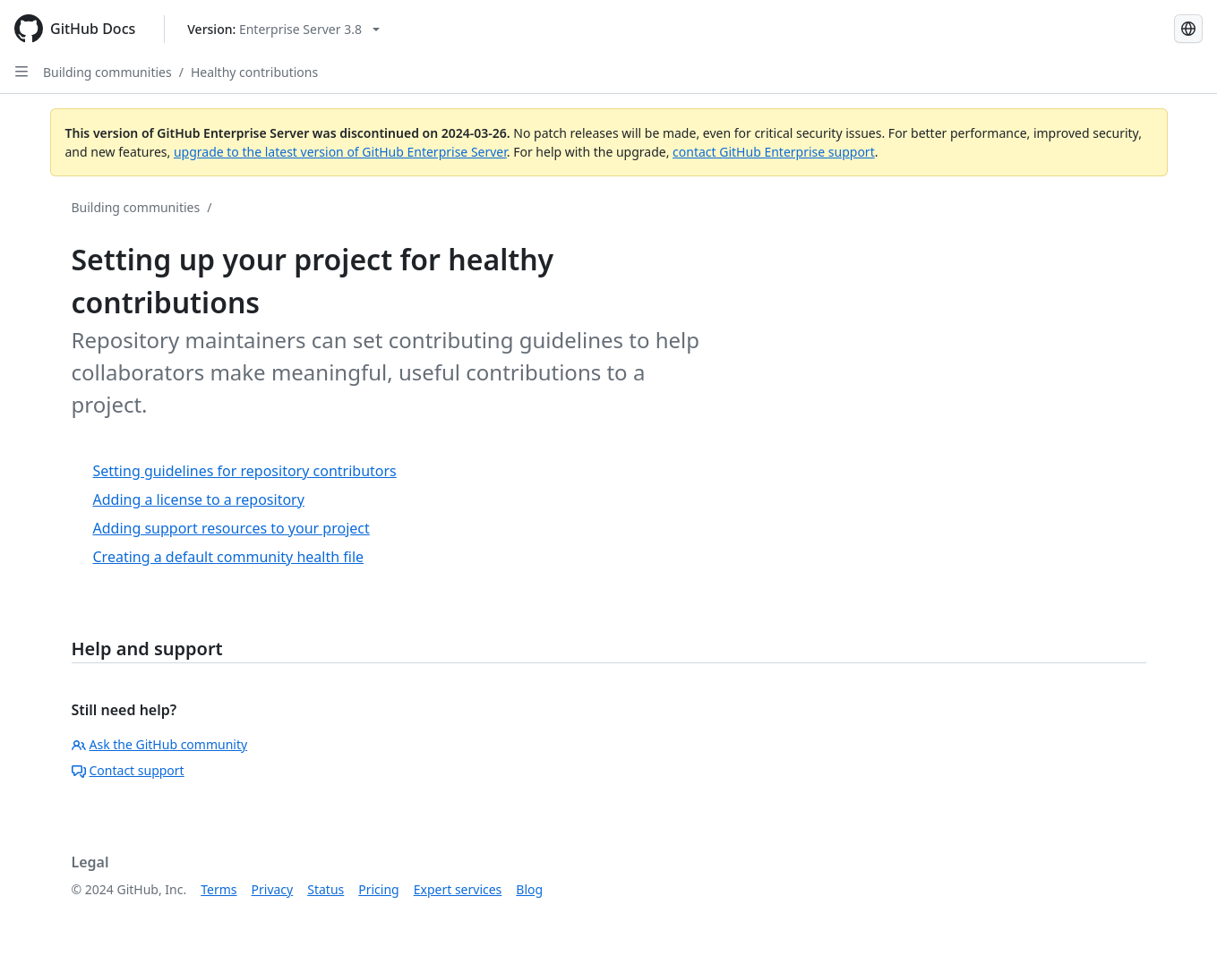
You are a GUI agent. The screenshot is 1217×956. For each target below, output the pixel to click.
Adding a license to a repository (198, 499)
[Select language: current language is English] (1188, 28)
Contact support (128, 770)
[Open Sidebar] (21, 71)
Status (325, 889)
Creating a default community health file (228, 557)
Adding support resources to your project (231, 528)
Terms (218, 889)
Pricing (378, 889)
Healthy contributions (254, 72)
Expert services (458, 889)
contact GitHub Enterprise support (774, 151)
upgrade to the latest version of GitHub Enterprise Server (340, 151)
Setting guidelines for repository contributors (245, 471)
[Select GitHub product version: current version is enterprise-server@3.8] (283, 29)
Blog (529, 889)
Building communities (107, 72)
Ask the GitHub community (160, 744)
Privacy (273, 889)
